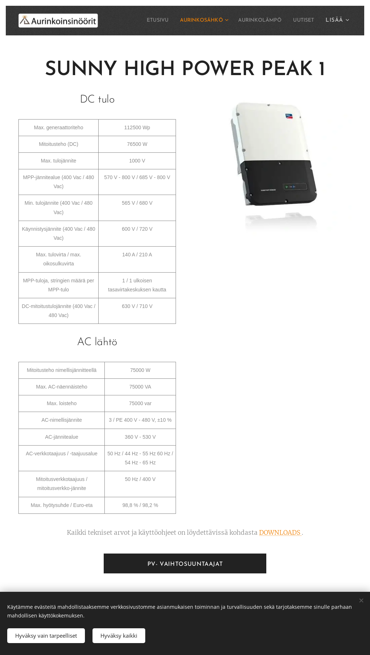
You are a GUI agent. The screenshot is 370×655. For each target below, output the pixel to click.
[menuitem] (141, 21)
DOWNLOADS (280, 533)
